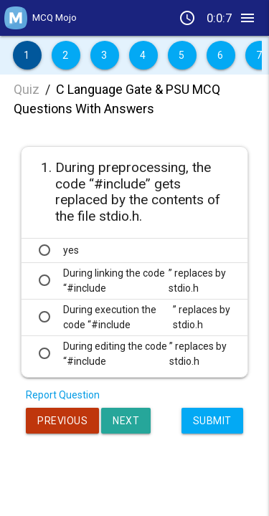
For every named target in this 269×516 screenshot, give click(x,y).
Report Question (63, 395)
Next (126, 420)
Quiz (26, 89)
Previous (62, 420)
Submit (212, 420)
